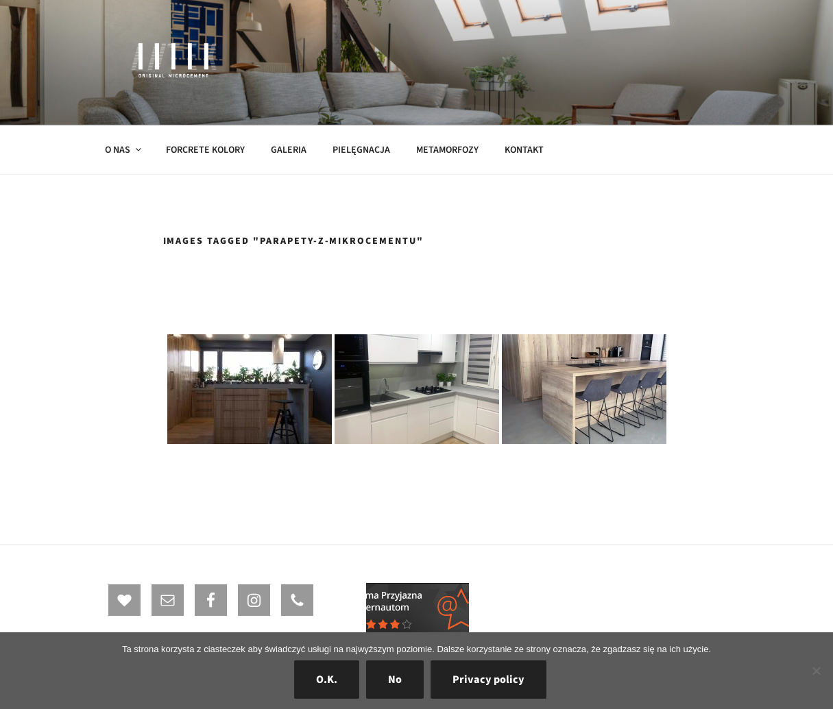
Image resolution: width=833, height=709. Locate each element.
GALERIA (288, 150)
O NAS (124, 150)
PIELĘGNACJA (361, 150)
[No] (816, 670)
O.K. (326, 679)
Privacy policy (488, 679)
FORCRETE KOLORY (205, 150)
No (395, 679)
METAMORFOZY (447, 150)
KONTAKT (524, 150)
